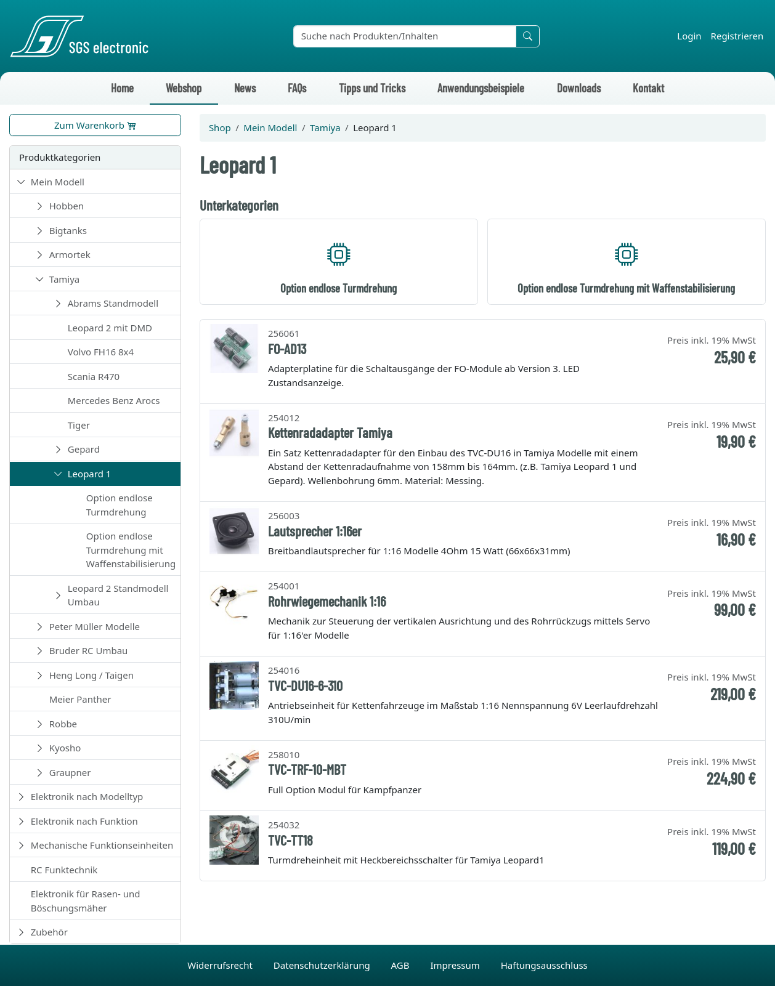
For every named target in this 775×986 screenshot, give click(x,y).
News (245, 88)
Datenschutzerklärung (323, 965)
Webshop (183, 88)
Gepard (84, 449)
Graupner (70, 772)
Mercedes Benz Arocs (114, 400)
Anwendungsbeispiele (480, 88)
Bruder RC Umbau (88, 650)
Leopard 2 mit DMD (110, 327)
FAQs (297, 88)
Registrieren (737, 36)
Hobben (66, 206)
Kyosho (65, 748)
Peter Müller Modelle (94, 626)
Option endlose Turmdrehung (119, 504)
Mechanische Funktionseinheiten (102, 845)
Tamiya (64, 279)
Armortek (70, 254)
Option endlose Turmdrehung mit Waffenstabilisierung (131, 550)
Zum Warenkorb (95, 125)
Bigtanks (68, 230)
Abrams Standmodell (113, 303)
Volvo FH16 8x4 (101, 352)
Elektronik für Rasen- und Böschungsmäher (85, 900)
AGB (401, 965)
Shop (220, 127)
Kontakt (648, 88)
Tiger (79, 425)
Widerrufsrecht (221, 965)
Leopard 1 (90, 473)
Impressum (456, 965)
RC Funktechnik (64, 869)
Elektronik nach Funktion (84, 821)
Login (689, 36)
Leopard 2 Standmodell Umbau (118, 595)
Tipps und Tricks (372, 88)
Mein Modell (57, 182)
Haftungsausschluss (544, 965)
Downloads (579, 88)
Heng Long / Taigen (91, 675)
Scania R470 (94, 376)
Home (122, 88)
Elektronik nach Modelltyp (87, 796)
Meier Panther (80, 699)
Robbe (63, 723)
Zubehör (49, 932)
